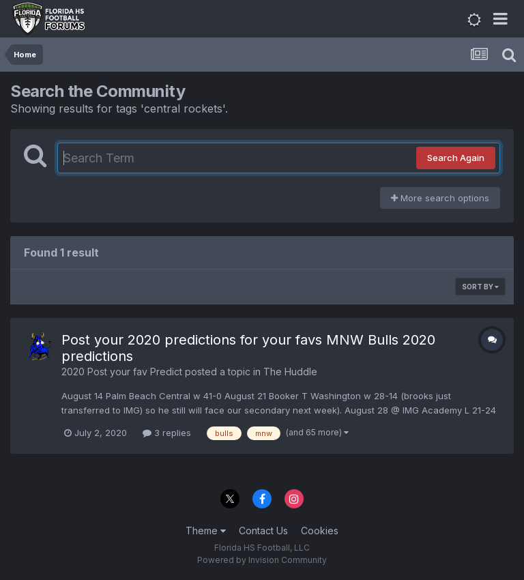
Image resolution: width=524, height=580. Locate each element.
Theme (206, 530)
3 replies (167, 432)
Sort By (480, 286)
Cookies (319, 530)
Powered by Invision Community (262, 560)
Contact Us (263, 530)
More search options (440, 197)
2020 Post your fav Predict (121, 371)
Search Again (455, 157)
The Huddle (290, 371)
